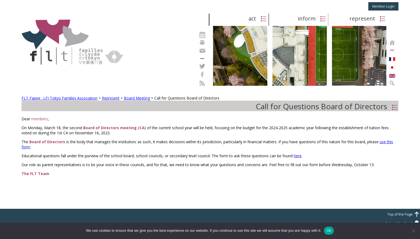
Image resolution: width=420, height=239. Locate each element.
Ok (329, 230)
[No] (413, 230)
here (298, 155)
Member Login (383, 6)
